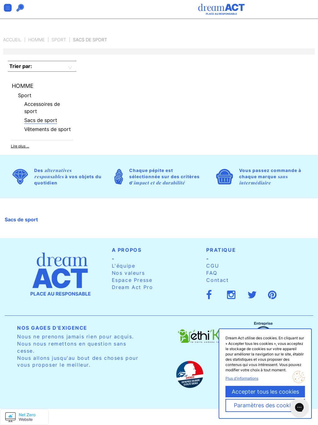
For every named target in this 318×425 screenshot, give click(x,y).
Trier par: (20, 66)
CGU (212, 266)
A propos (127, 250)
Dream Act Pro (132, 287)
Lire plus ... (20, 146)
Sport (59, 39)
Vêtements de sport (47, 129)
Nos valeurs (128, 273)
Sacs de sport (40, 120)
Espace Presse (132, 280)
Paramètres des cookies (265, 405)
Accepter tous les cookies (265, 391)
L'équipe (123, 266)
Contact (217, 280)
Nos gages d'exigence (52, 328)
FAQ (211, 273)
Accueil (12, 39)
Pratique (221, 250)
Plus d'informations (241, 378)
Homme (36, 39)
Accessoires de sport (42, 107)
